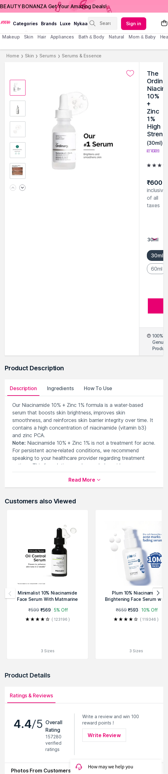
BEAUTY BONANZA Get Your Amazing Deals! (53, 6)
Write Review (104, 735)
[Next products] (158, 593)
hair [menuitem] (42, 36)
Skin (29, 55)
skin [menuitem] (28, 36)
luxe (65, 23)
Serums (47, 55)
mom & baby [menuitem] (142, 36)
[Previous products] (10, 593)
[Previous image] (13, 188)
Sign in (133, 23)
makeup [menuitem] (11, 36)
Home (12, 55)
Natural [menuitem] (116, 36)
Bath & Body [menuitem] (91, 36)
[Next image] (22, 188)
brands (49, 23)
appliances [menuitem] (62, 36)
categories (25, 23)
